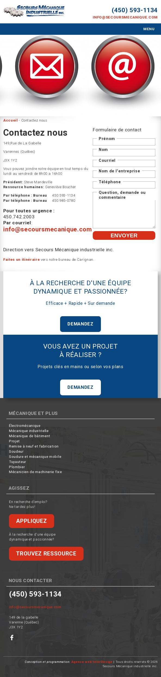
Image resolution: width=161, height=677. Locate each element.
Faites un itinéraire (21, 258)
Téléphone (110, 181)
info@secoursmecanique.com (127, 17)
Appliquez (31, 519)
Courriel (107, 159)
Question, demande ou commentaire (122, 194)
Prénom (107, 138)
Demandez (80, 322)
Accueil (10, 120)
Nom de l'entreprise (119, 170)
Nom (103, 149)
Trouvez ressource (45, 552)
